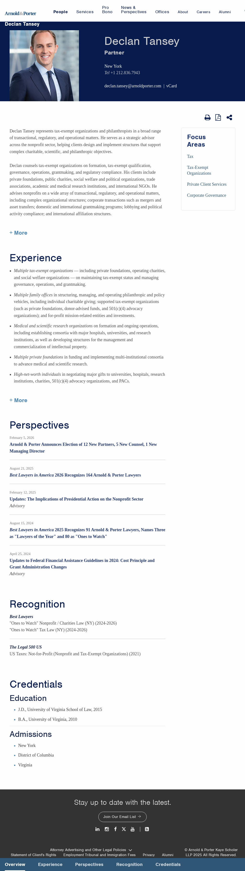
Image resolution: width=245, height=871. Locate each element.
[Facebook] (115, 829)
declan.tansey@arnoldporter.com (132, 86)
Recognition (37, 604)
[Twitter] (124, 829)
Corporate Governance (206, 195)
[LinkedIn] (97, 829)
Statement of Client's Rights (33, 855)
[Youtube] (133, 829)
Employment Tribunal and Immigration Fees (99, 855)
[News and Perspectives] (145, 829)
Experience (36, 258)
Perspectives (39, 425)
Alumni (167, 855)
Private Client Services (207, 184)
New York (113, 66)
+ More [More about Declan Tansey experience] (19, 400)
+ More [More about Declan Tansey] (19, 232)
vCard (171, 86)
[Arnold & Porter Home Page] (20, 11)
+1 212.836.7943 (125, 72)
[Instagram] (107, 829)
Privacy (149, 855)
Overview (15, 864)
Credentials (36, 684)
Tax (190, 156)
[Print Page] (207, 117)
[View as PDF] (218, 117)
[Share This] (229, 117)
